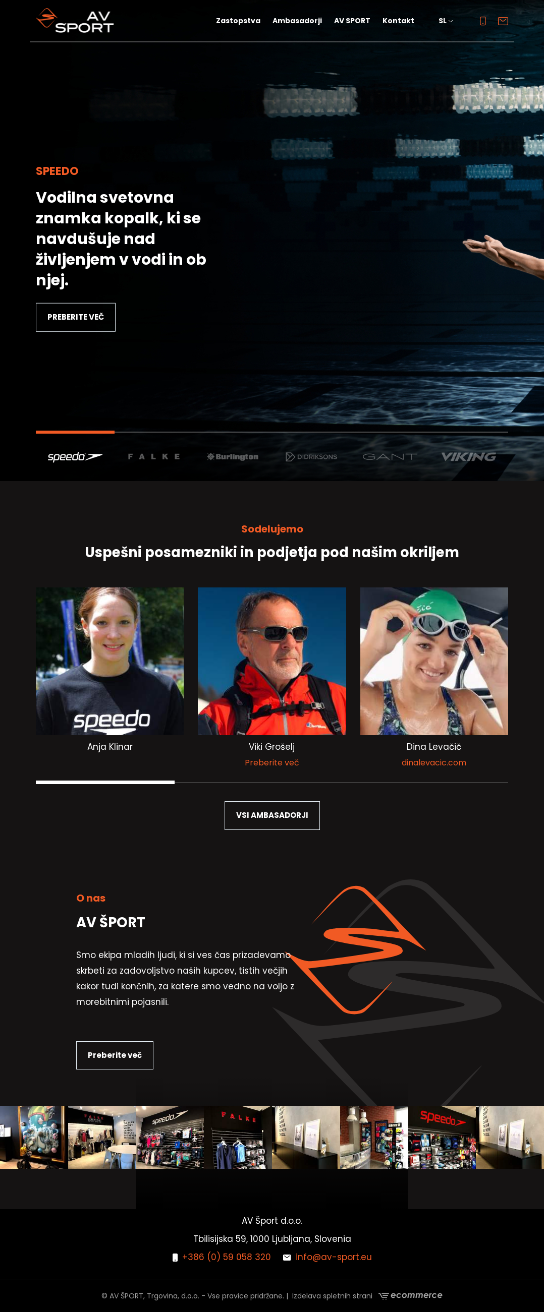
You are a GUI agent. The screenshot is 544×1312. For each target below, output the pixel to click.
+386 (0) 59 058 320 (222, 1257)
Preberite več (272, 762)
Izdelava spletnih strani (367, 1296)
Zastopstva (238, 21)
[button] (447, 21)
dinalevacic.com (434, 762)
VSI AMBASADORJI (272, 815)
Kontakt (398, 21)
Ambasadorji (297, 21)
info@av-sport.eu (327, 1257)
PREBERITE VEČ (75, 317)
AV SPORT (352, 21)
